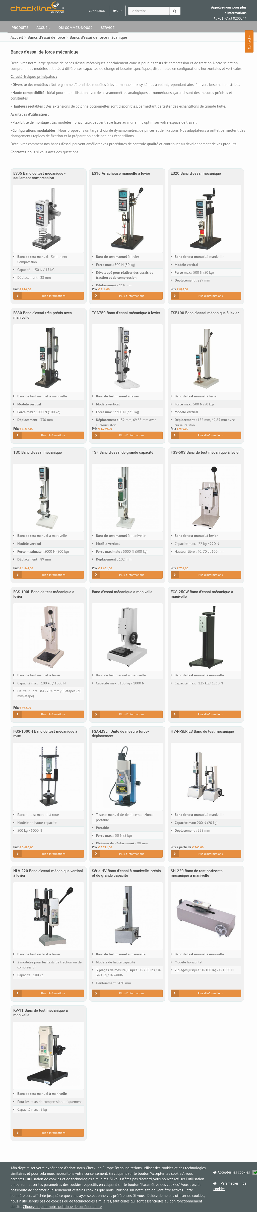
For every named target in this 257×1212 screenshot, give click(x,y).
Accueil (43, 28)
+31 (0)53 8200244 (228, 13)
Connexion (97, 11)
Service (107, 28)
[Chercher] (175, 11)
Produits (20, 28)
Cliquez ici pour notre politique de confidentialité (62, 1206)
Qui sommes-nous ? (75, 28)
